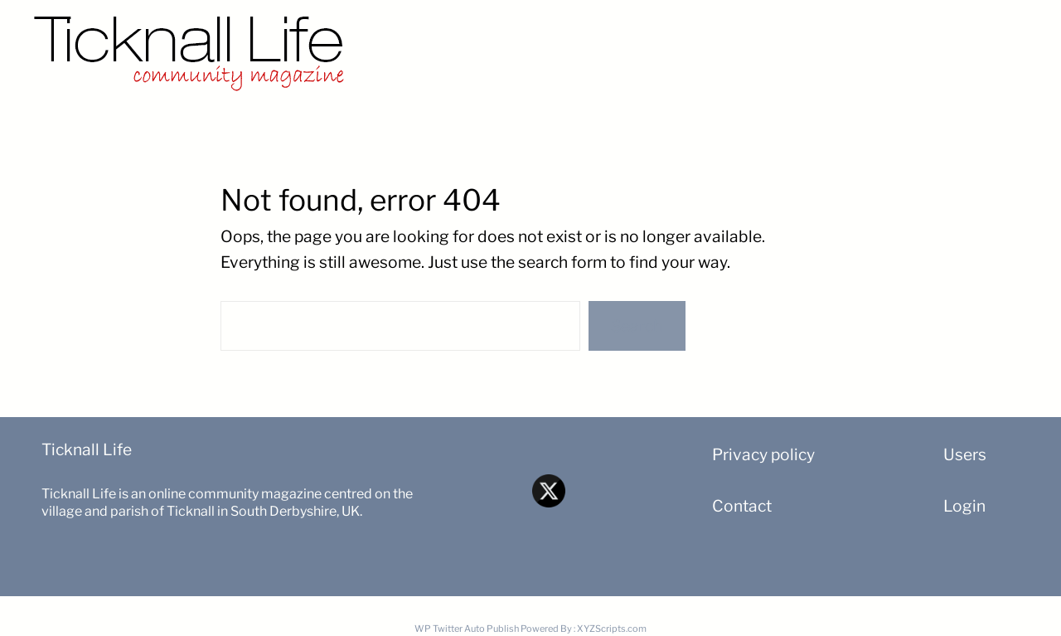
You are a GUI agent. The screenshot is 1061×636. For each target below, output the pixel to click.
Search (636, 326)
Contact (742, 506)
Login (964, 506)
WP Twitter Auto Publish (466, 628)
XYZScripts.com (612, 628)
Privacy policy (763, 454)
